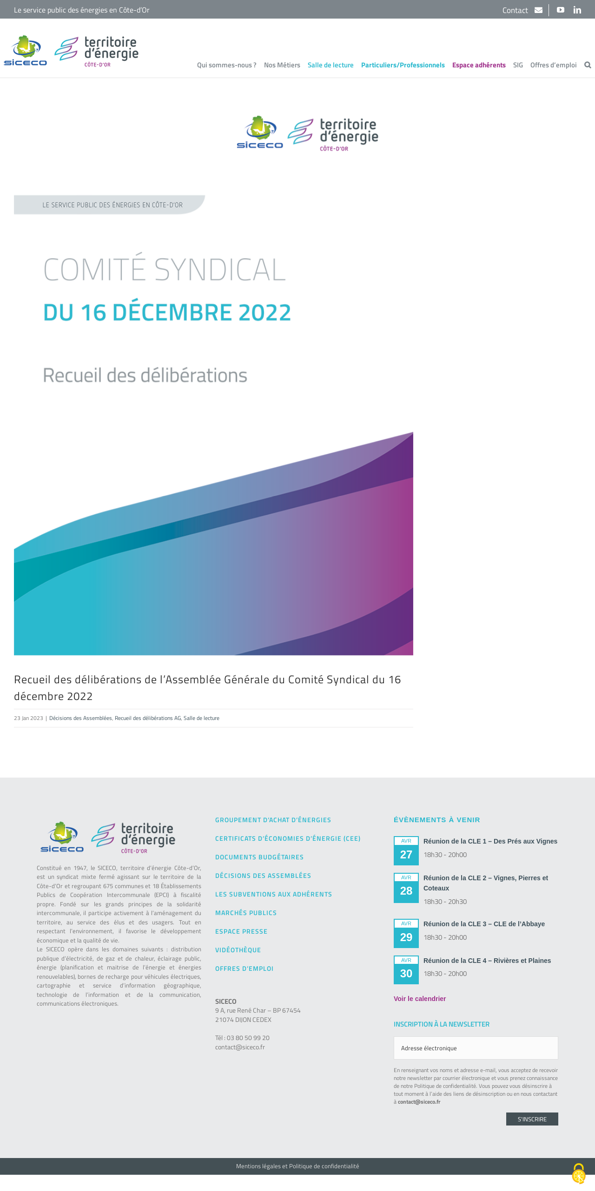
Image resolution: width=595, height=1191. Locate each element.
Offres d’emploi (244, 968)
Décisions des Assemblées (80, 717)
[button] (587, 65)
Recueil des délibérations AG (148, 717)
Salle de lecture (201, 717)
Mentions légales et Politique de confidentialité (297, 1166)
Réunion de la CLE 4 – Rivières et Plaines (487, 960)
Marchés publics (246, 912)
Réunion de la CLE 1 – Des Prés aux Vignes (490, 841)
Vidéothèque (238, 950)
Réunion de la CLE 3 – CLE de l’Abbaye (484, 924)
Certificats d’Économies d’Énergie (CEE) (288, 838)
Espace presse (241, 931)
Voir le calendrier (420, 998)
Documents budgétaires (259, 857)
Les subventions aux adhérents (273, 894)
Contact (516, 10)
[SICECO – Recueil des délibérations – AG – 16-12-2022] (213, 385)
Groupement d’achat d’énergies (273, 820)
